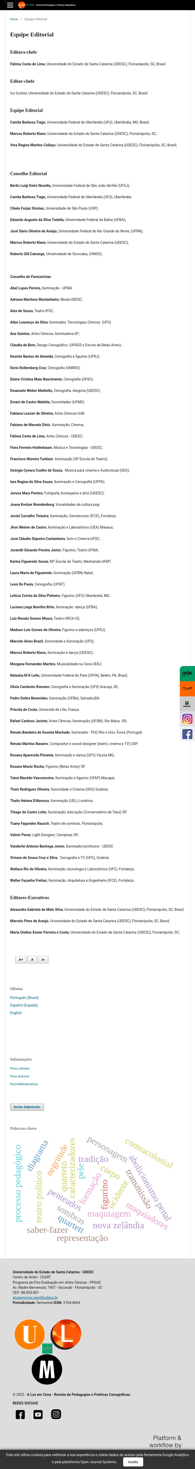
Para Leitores (19, 1068)
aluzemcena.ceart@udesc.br (35, 1298)
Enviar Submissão (27, 1107)
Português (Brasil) (24, 998)
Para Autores (19, 1076)
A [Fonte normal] (32, 959)
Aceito (133, 1462)
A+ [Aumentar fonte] (21, 959)
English (16, 1013)
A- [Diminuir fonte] (43, 959)
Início (14, 19)
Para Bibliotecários (24, 1084)
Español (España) (24, 1005)
